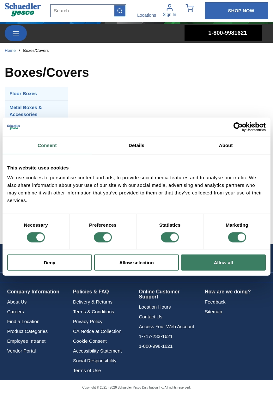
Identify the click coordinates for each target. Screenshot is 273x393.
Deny (49, 262)
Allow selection (136, 262)
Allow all (223, 262)
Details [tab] (136, 145)
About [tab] (226, 145)
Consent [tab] (47, 145)
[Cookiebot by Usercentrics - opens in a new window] (238, 127)
